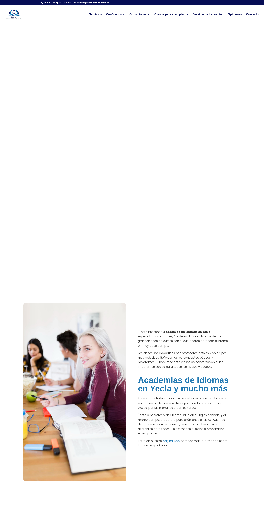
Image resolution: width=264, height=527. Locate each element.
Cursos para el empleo (169, 14)
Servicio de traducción (208, 14)
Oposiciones (138, 14)
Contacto (252, 14)
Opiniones (235, 14)
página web (171, 441)
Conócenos (114, 14)
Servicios (95, 14)
